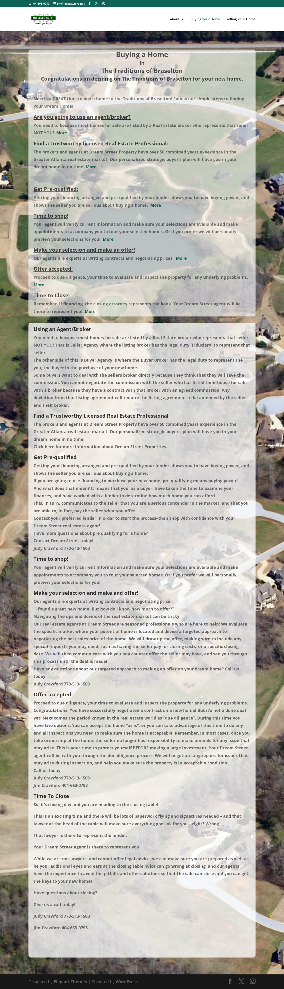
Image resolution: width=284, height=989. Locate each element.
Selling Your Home (241, 19)
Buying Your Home (205, 19)
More (61, 132)
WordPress (127, 981)
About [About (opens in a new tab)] (175, 19)
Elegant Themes (70, 981)
